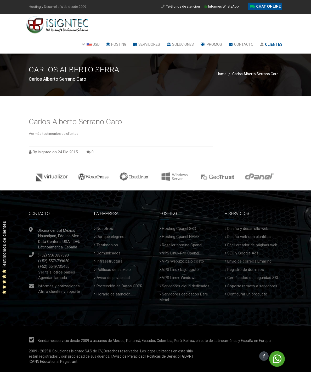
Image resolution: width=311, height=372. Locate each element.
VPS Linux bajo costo (180, 269)
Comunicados (109, 253)
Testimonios (107, 245)
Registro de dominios (245, 269)
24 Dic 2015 (68, 152)
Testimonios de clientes (4, 257)
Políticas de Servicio (163, 356)
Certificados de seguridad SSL (253, 277)
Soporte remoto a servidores (252, 286)
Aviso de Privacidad (128, 356)
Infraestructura (109, 261)
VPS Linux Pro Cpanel (180, 253)
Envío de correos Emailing (249, 261)
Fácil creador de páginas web (252, 245)
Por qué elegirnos (112, 236)
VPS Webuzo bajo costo (183, 261)
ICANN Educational (44, 361)
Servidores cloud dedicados (186, 286)
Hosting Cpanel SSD (179, 228)
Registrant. (69, 361)
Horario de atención (114, 294)
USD (91, 44)
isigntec (44, 152)
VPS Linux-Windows (179, 277)
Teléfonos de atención (183, 6)
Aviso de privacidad (113, 277)
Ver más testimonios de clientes (53, 133)
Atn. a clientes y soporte (59, 291)
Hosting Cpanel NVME (181, 236)
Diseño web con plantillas (249, 236)
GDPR (186, 356)
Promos (211, 44)
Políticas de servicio (114, 269)
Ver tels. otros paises (56, 272)
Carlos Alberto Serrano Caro (75, 121)
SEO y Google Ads (242, 253)
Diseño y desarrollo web (247, 228)
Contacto (241, 44)
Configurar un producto (247, 294)
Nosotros (105, 228)
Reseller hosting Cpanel (182, 245)
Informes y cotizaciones (59, 286)
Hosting (116, 44)
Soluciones (180, 44)
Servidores (146, 44)
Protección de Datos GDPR (120, 286)
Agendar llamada (52, 277)
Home (222, 74)
